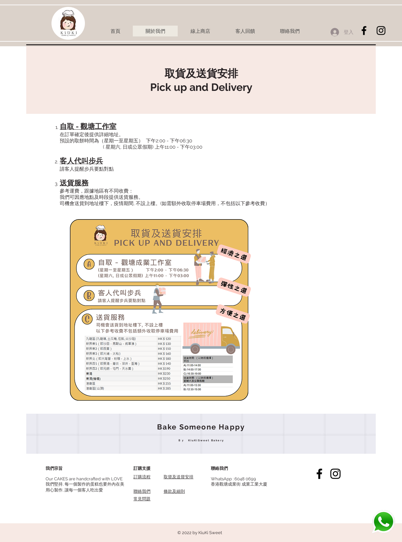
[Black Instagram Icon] (381, 30)
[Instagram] (335, 474)
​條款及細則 (174, 491)
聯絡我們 (142, 491)
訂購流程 (142, 476)
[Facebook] (319, 474)
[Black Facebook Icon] (364, 30)
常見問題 (142, 498)
